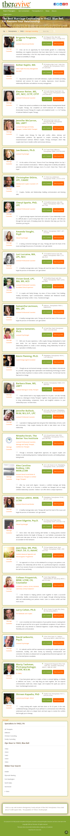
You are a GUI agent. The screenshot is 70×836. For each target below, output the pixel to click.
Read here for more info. (35, 830)
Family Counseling (10, 739)
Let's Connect (47, 43)
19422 (22, 31)
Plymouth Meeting (10, 775)
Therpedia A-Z (37, 11)
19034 (6, 752)
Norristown (8, 787)
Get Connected (24, 11)
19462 (6, 749)
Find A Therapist (9, 11)
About (54, 11)
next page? (5, 720)
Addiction (7, 732)
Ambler (7, 772)
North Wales (8, 783)
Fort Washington (9, 779)
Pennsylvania (12, 31)
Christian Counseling (11, 736)
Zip (4, 31)
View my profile (58, 43)
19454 (6, 759)
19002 (6, 762)
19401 (6, 755)
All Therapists (9, 729)
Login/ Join (7, 14)
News (47, 11)
